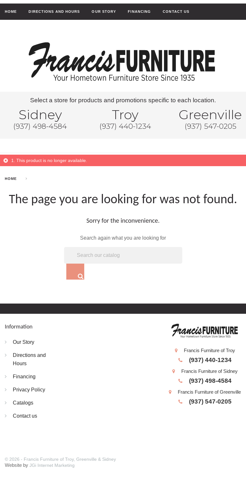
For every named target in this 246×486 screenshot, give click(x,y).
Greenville (210, 114)
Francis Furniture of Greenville (205, 392)
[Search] (123, 255)
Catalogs (23, 403)
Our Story (104, 11)
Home (11, 11)
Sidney (40, 114)
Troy (125, 114)
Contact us (176, 11)
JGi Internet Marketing (52, 465)
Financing (139, 11)
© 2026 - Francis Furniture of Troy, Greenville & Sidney (60, 459)
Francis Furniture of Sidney (205, 371)
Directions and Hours (54, 11)
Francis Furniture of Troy (205, 351)
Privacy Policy (29, 390)
